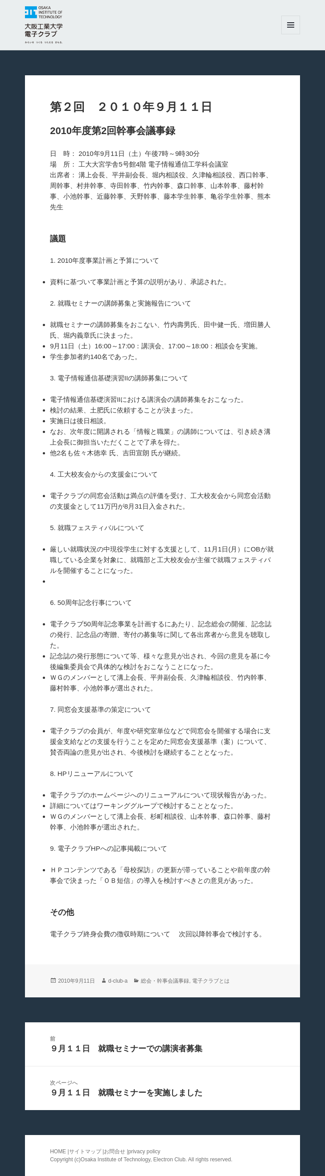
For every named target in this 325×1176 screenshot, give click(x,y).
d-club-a (118, 981)
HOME (58, 1151)
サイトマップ (86, 1151)
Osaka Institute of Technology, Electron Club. (134, 1159)
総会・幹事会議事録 (165, 981)
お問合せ (114, 1151)
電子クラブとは (211, 981)
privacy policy (144, 1151)
